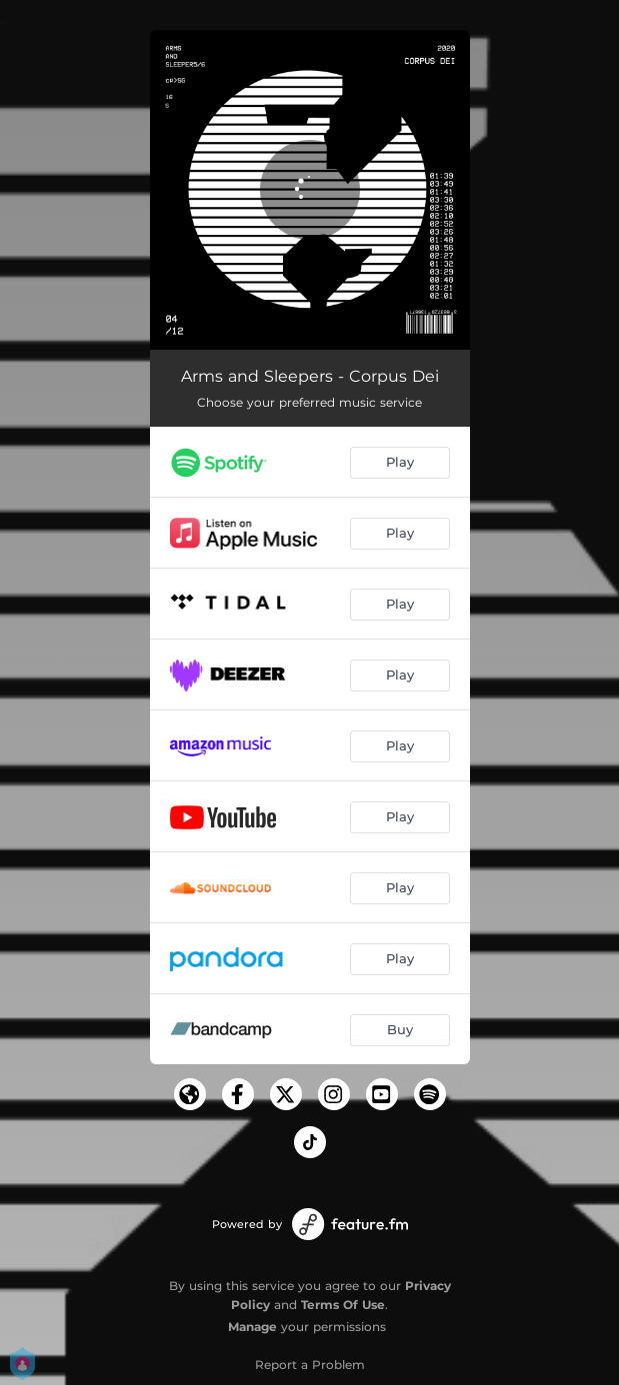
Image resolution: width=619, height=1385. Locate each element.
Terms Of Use (343, 1304)
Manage (252, 1326)
